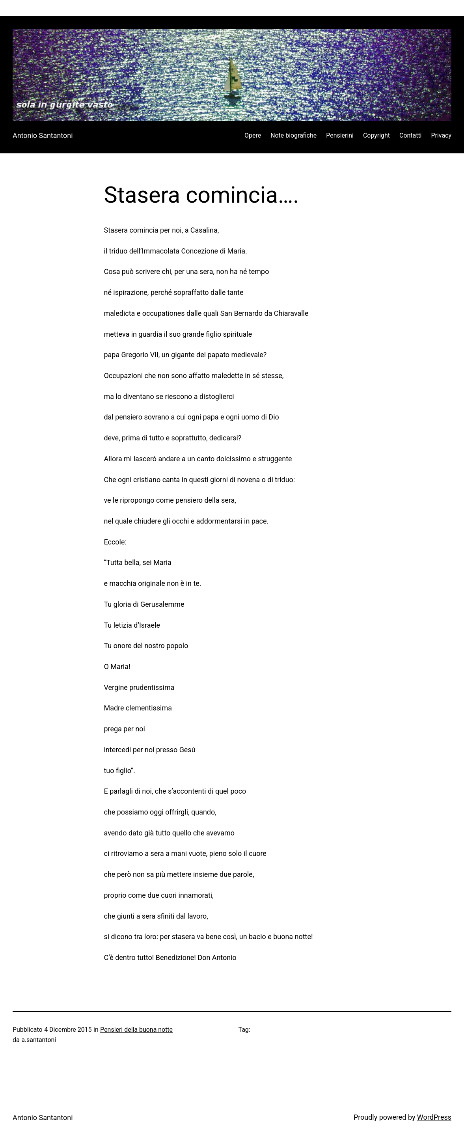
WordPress (434, 1117)
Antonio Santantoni (43, 135)
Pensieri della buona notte (136, 1029)
